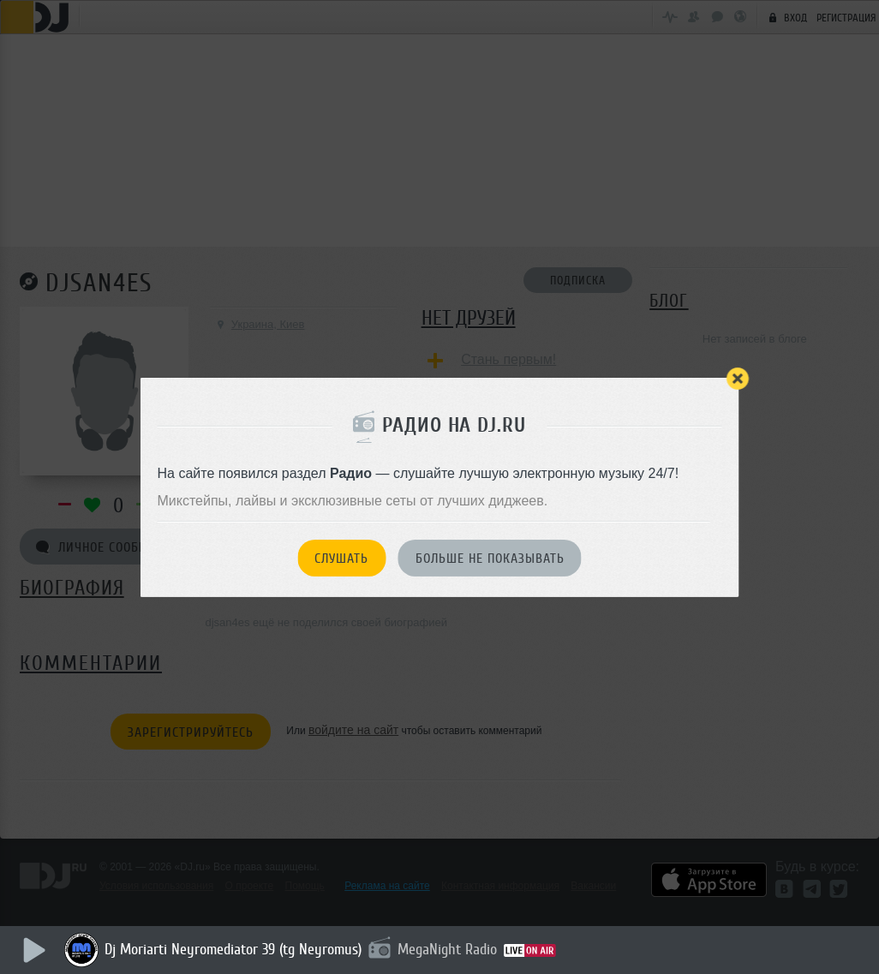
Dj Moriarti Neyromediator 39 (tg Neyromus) (233, 949)
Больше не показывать (490, 558)
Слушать (341, 558)
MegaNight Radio (447, 949)
